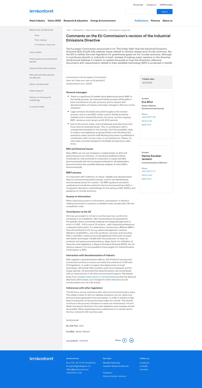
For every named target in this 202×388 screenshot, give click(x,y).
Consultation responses (45, 44)
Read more (148, 124)
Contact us (151, 4)
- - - (104, 369)
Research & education (76, 21)
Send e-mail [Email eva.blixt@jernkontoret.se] (147, 120)
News (37, 35)
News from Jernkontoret (41, 29)
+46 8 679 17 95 (148, 116)
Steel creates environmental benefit (43, 60)
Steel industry (37, 21)
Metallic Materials (111, 362)
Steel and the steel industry (43, 67)
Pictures (155, 21)
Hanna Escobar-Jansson (114, 375)
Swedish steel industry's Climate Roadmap (98, 276)
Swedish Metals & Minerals (116, 365)
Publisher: (108, 372)
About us (167, 21)
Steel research (36, 90)
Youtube (144, 369)
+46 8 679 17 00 (74, 372)
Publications (141, 21)
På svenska (138, 4)
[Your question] (141, 11)
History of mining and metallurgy (40, 98)
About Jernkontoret (39, 83)
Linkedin (144, 365)
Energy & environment (103, 21)
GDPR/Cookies (166, 4)
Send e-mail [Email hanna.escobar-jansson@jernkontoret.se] (147, 174)
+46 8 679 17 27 (148, 171)
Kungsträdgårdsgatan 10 (78, 365)
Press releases (41, 39)
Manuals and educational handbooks (42, 76)
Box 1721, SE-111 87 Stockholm (81, 362)
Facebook (144, 362)
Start (69, 29)
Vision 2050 (54, 21)
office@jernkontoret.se (77, 369)
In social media (37, 106)
